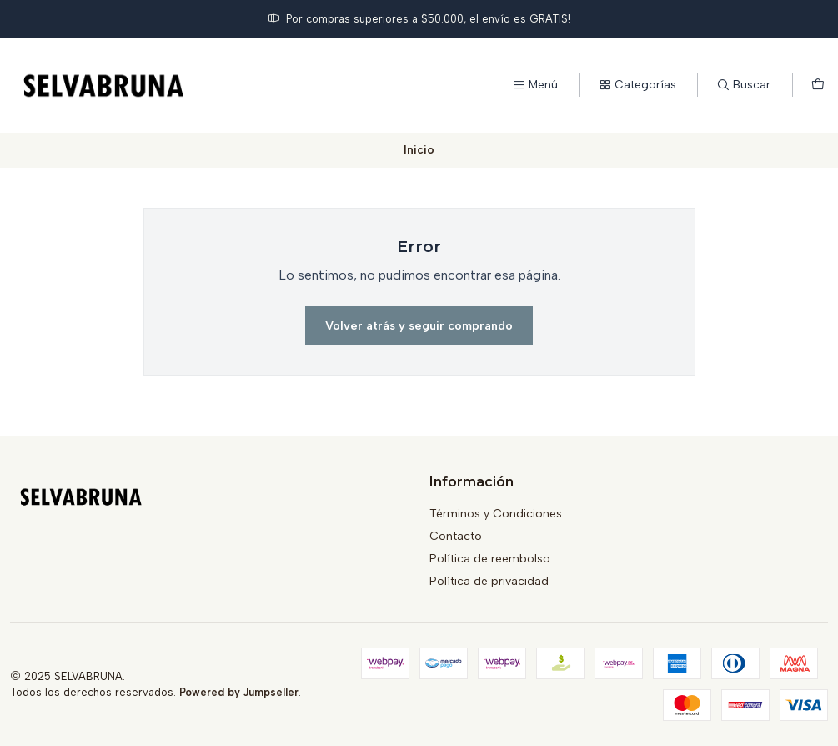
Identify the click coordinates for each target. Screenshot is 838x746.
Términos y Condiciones (495, 514)
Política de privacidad (489, 581)
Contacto (455, 536)
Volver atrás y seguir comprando (419, 325)
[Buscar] (743, 85)
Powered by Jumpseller (239, 692)
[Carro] (818, 85)
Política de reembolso (489, 559)
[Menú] (535, 85)
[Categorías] (637, 85)
